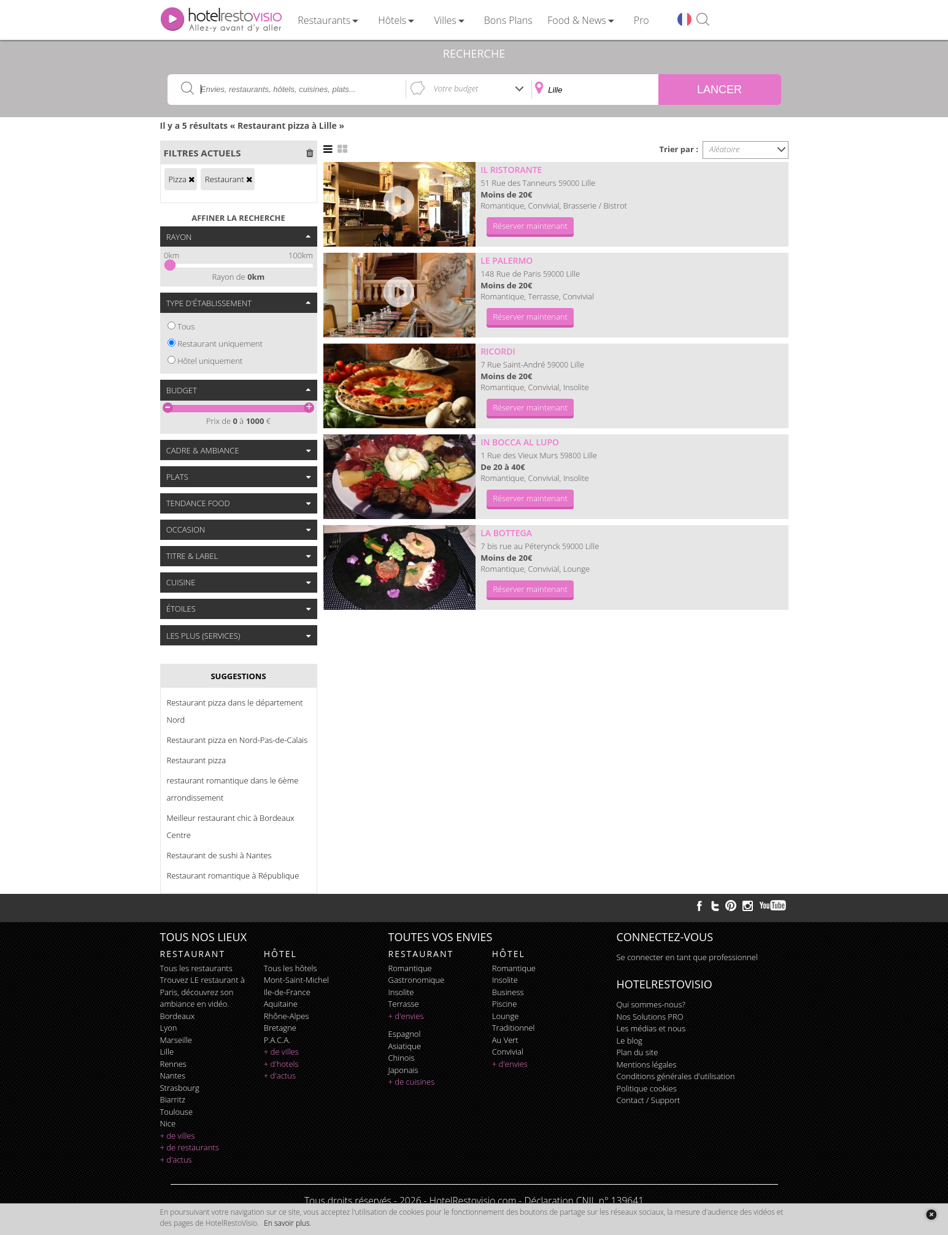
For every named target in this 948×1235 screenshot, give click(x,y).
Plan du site (637, 1052)
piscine (504, 1003)
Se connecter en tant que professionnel (687, 957)
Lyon (168, 1027)
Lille (167, 1051)
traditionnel (513, 1027)
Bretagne (280, 1027)
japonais (403, 1069)
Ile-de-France (287, 992)
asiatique (405, 1046)
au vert (505, 1039)
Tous (186, 326)
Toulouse (176, 1111)
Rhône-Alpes (286, 1015)
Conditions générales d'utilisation (676, 1076)
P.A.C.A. (277, 1039)
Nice (168, 1123)
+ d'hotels (281, 1063)
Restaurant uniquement (220, 343)
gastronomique (416, 979)
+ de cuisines (411, 1081)
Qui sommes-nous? (651, 1004)
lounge (505, 1015)
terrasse (403, 1003)
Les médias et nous (651, 1028)
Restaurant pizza (196, 760)
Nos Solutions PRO (650, 1016)
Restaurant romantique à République (233, 875)
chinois (401, 1057)
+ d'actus (176, 1159)
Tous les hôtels (290, 968)
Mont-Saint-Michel (296, 979)
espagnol (404, 1033)
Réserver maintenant (530, 225)
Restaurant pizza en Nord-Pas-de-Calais (237, 739)
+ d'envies (406, 1015)
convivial (507, 1051)
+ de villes (177, 1135)
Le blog (629, 1040)
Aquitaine (281, 1003)
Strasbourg (179, 1087)
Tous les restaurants (196, 968)
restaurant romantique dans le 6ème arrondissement (233, 789)
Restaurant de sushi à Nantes (219, 855)
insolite (401, 992)
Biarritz (172, 1099)
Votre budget (456, 88)
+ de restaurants (189, 1147)
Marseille (176, 1039)
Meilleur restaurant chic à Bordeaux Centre (231, 826)
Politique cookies (647, 1088)
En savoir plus (286, 1223)
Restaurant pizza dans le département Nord (235, 711)
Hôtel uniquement (209, 360)
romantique (410, 968)
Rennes (173, 1063)
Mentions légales (647, 1064)
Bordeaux (177, 1015)
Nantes (172, 1075)
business (508, 992)
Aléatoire (724, 149)
